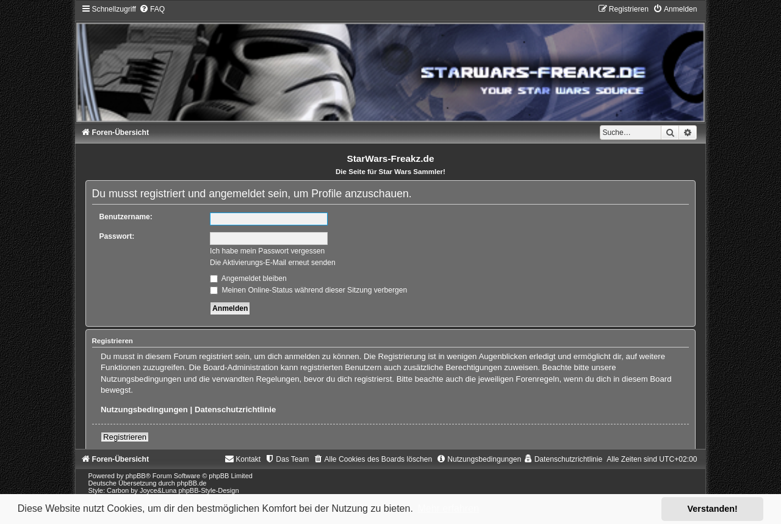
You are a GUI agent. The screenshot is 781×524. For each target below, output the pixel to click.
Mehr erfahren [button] (448, 508)
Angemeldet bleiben (248, 278)
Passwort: (117, 236)
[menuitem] (152, 9)
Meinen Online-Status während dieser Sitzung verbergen (308, 290)
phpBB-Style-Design (209, 490)
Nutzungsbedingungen (144, 409)
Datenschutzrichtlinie (235, 409)
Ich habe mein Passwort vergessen (267, 251)
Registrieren (124, 437)
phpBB (136, 475)
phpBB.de (191, 483)
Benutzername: (126, 217)
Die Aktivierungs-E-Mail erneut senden (273, 262)
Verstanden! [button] (713, 509)
